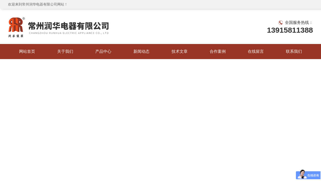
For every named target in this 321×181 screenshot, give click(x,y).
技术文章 (180, 51)
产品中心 (103, 51)
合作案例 (218, 51)
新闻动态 (141, 51)
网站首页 (27, 51)
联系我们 (294, 51)
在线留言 (256, 51)
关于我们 (65, 51)
